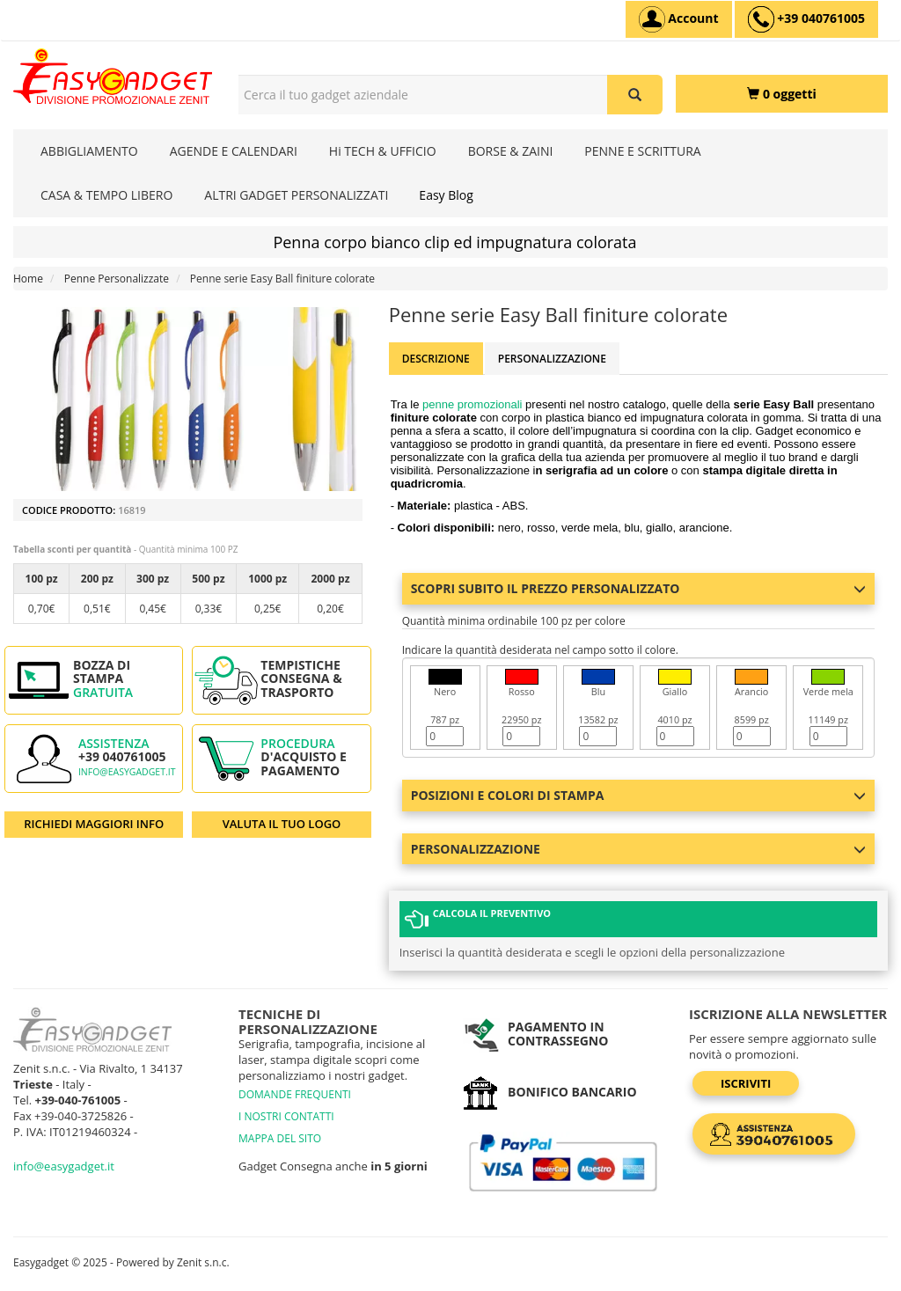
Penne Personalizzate (116, 278)
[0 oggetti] (782, 94)
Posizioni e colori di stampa (638, 795)
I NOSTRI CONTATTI (286, 1116)
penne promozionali (472, 404)
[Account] (679, 19)
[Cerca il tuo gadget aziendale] (635, 94)
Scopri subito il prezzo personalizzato (638, 588)
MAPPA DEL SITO (279, 1138)
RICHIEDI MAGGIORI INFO (94, 824)
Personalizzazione (552, 358)
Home (28, 278)
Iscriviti (746, 1083)
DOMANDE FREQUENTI (294, 1094)
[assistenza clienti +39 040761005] (806, 19)
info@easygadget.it (127, 772)
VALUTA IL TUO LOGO (282, 824)
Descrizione (436, 358)
